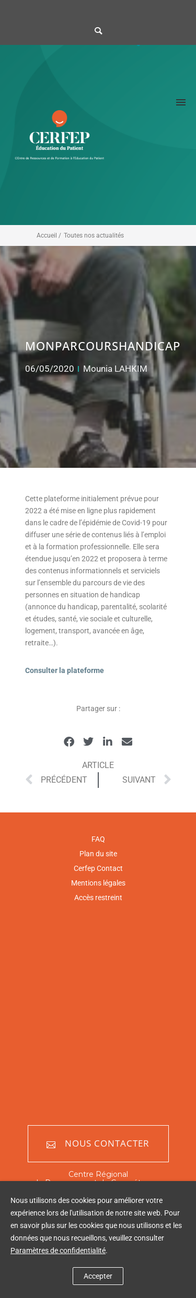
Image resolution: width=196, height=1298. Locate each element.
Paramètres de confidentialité (58, 1250)
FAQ (98, 839)
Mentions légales (98, 883)
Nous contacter (98, 1143)
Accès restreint (98, 897)
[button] (69, 742)
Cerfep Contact (98, 868)
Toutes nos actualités (94, 235)
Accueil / (49, 235)
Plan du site (98, 853)
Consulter (41, 670)
